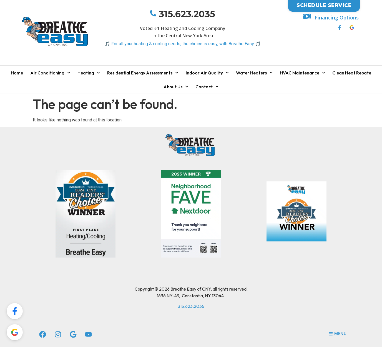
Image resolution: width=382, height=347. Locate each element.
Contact (206, 86)
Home (17, 73)
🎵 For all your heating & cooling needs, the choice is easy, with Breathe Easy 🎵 (183, 43)
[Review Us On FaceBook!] (15, 311)
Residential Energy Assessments (142, 72)
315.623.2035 (187, 14)
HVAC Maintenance (302, 72)
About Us (176, 86)
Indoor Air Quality (207, 72)
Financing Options (337, 17)
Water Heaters (254, 72)
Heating (88, 72)
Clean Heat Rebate (351, 73)
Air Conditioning (50, 72)
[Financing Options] (307, 16)
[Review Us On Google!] (15, 332)
